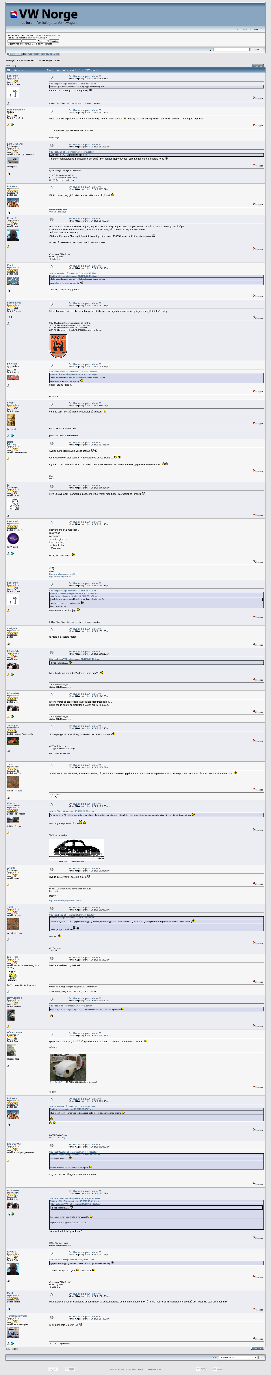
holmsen (12, 186)
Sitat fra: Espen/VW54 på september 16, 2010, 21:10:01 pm (74, 659)
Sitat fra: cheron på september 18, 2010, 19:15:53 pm (72, 915)
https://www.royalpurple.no (60, 576)
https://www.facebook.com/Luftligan (63, 574)
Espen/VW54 (14, 1144)
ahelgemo (12, 628)
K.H (9, 485)
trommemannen (16, 109)
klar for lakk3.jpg (57, 1082)
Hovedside (16, 54)
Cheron (11, 803)
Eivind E (11, 218)
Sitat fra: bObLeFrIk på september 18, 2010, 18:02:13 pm (73, 1152)
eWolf (10, 402)
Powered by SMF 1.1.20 (120, 1369)
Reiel (10, 442)
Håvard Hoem (15, 1032)
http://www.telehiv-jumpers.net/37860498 (65, 901)
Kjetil (10, 265)
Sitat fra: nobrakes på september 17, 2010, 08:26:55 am (73, 273)
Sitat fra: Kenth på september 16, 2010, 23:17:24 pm (71, 152)
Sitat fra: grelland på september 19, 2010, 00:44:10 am (72, 1106)
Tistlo (10, 764)
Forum (20, 60)
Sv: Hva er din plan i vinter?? (85, 76)
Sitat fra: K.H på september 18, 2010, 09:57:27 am (70, 1006)
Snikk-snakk (31, 60)
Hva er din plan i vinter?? (51, 60)
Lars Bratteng (15, 144)
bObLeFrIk (13, 651)
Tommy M (12, 725)
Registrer (53, 54)
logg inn (39, 35)
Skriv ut (258, 66)
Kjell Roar (12, 957)
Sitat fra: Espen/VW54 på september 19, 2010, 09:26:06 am (74, 1199)
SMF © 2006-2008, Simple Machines (146, 1369)
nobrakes (12, 75)
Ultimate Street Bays (57, 212)
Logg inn (42, 54)
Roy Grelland (14, 997)
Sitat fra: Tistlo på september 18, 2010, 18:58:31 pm (71, 811)
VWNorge (9, 60)
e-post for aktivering (35, 37)
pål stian (12, 363)
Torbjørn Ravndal (17, 1316)
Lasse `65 (12, 521)
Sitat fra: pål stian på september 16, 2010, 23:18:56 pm (72, 84)
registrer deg (55, 35)
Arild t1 (11, 868)
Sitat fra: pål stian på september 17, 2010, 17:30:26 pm (72, 591)
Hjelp (27, 54)
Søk (34, 54)
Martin (10, 1293)
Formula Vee (14, 302)
